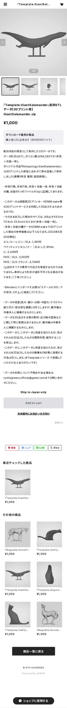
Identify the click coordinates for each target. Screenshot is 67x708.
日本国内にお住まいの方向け (34, 413)
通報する (59, 422)
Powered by (33, 673)
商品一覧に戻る (33, 651)
